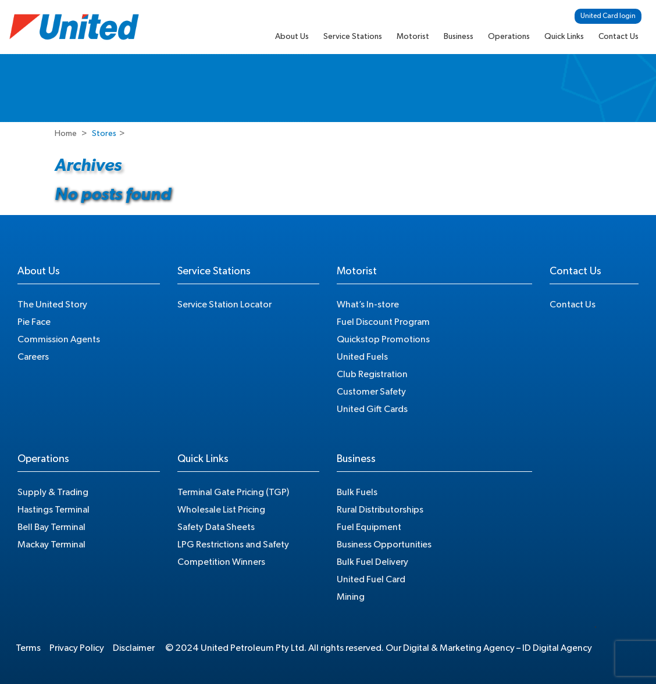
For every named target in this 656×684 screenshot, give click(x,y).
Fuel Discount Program (383, 322)
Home (66, 134)
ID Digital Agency (557, 648)
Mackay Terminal (51, 544)
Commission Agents (58, 339)
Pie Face (34, 322)
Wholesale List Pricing (221, 509)
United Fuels (362, 356)
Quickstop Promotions (383, 339)
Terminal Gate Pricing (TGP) (233, 492)
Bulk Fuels (357, 492)
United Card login (608, 15)
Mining (351, 596)
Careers (33, 356)
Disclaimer (134, 648)
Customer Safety (371, 391)
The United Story (52, 304)
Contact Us (618, 37)
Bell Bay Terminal (51, 527)
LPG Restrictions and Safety (233, 544)
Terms (28, 648)
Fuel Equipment (369, 527)
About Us (292, 37)
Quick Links (564, 37)
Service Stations (352, 37)
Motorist (413, 37)
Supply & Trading (52, 492)
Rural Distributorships (380, 509)
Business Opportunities (384, 544)
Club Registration (372, 374)
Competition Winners (221, 562)
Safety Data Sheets (216, 527)
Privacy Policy (76, 648)
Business (458, 37)
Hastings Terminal (53, 509)
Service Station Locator (224, 304)
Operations (509, 37)
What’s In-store (368, 304)
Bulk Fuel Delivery (372, 562)
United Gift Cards (372, 409)
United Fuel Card (371, 579)
